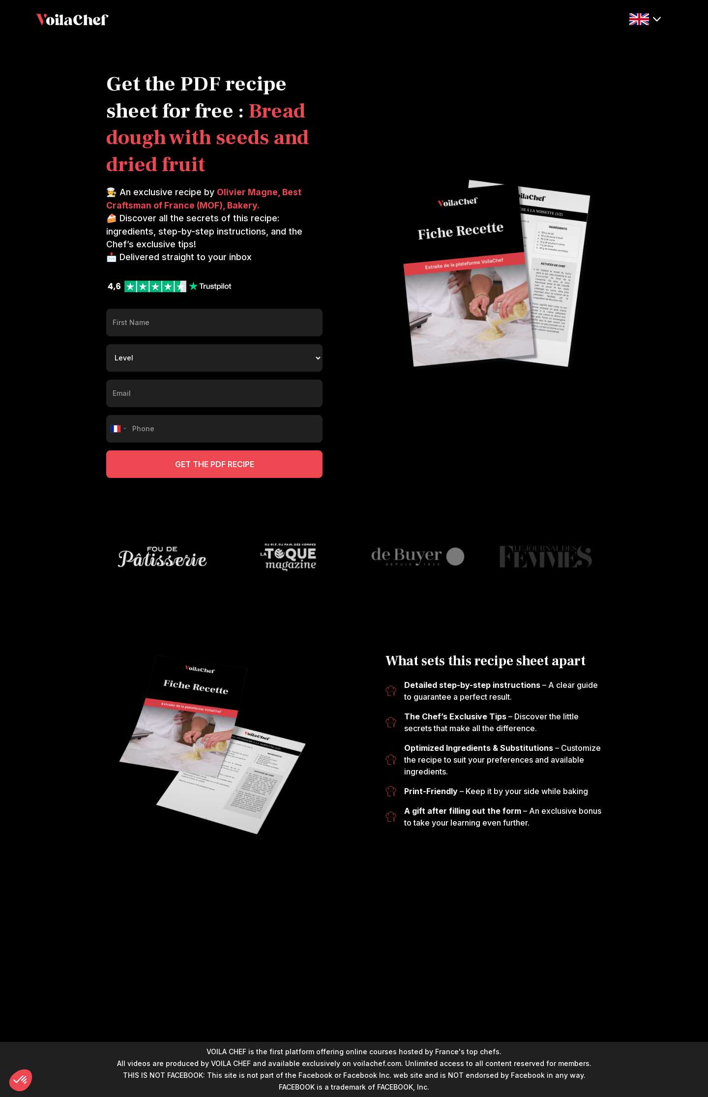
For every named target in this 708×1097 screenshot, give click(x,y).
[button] (645, 18)
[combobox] (118, 428)
